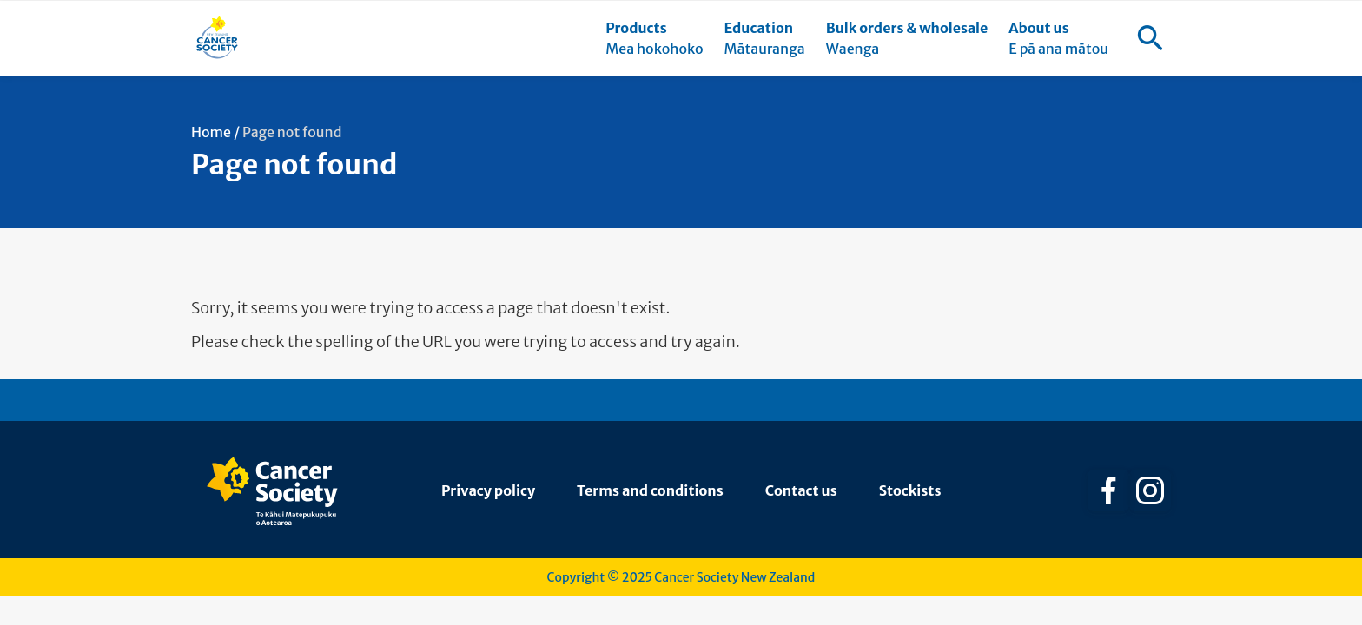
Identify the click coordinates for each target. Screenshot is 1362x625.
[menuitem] (654, 38)
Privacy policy (488, 490)
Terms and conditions (650, 490)
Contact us (801, 490)
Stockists (910, 490)
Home (211, 132)
